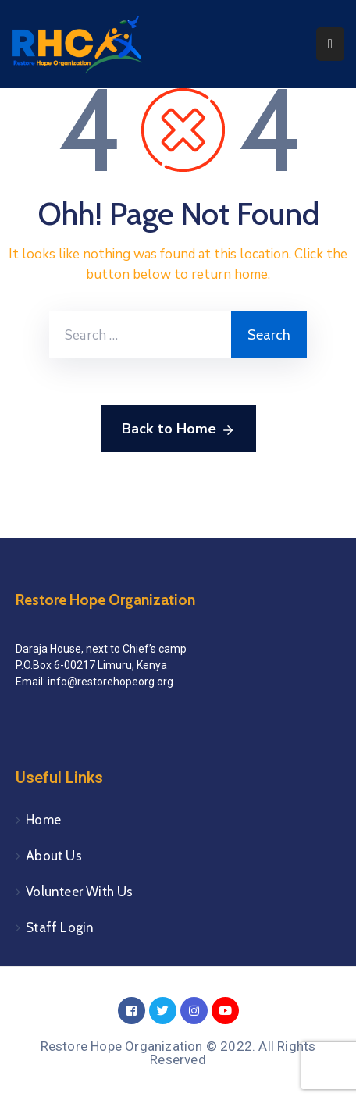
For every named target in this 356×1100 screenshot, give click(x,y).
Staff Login (60, 927)
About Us (54, 855)
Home (43, 820)
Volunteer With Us (79, 891)
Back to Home (178, 429)
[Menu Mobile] (330, 44)
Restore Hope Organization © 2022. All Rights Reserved (178, 1052)
